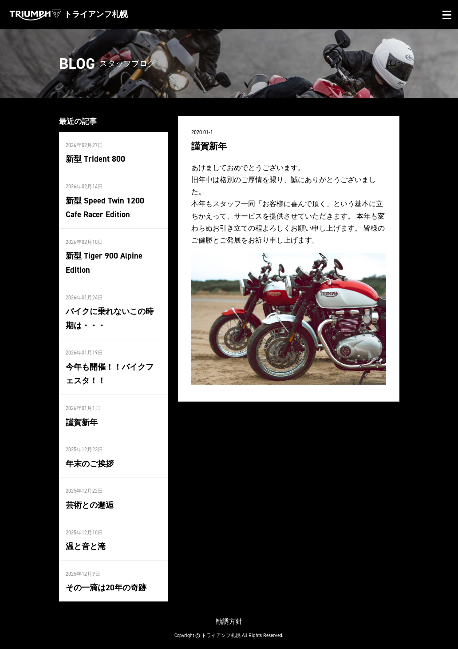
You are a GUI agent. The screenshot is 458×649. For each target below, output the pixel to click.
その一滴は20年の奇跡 (106, 582)
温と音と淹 (86, 540)
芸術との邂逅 (90, 499)
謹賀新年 (82, 418)
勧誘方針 (229, 615)
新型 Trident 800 (95, 159)
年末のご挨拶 (90, 459)
